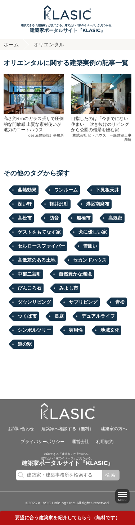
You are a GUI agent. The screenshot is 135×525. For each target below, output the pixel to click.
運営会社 (80, 442)
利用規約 (104, 442)
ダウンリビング (34, 302)
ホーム (11, 44)
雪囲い (90, 246)
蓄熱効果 (27, 190)
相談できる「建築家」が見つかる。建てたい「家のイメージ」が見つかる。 (67, 29)
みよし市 (68, 288)
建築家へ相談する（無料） (67, 429)
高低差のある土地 (36, 260)
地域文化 (109, 330)
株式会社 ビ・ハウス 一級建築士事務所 (101, 137)
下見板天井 (107, 190)
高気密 (115, 218)
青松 (120, 302)
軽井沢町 (59, 204)
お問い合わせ (21, 429)
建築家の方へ (114, 429)
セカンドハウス (90, 260)
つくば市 (27, 316)
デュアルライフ (98, 316)
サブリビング (83, 302)
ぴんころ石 (29, 288)
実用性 (76, 330)
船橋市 (83, 218)
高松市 (25, 218)
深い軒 (25, 204)
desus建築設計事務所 (46, 135)
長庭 (59, 316)
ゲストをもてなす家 (39, 232)
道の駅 (25, 344)
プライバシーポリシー (42, 442)
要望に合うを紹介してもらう (67, 518)
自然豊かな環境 (75, 274)
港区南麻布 (97, 204)
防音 (54, 218)
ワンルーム (66, 190)
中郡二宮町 (29, 274)
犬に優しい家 (92, 232)
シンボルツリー (34, 330)
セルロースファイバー (41, 246)
